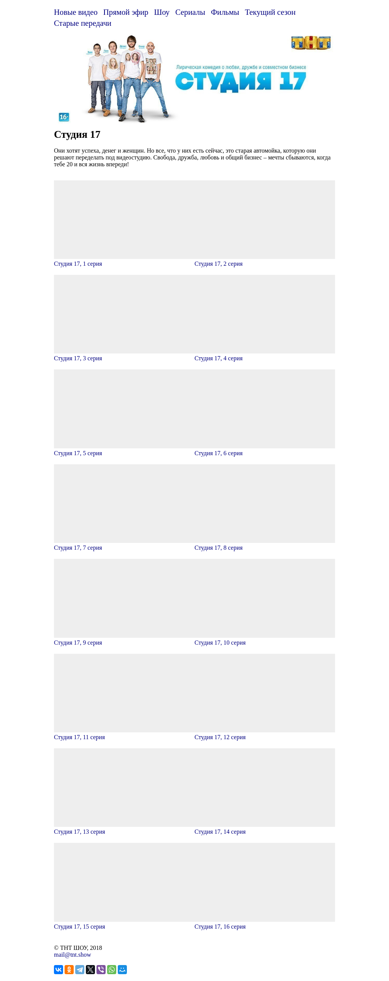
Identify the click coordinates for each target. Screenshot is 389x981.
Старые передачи (82, 23)
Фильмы (225, 12)
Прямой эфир (126, 12)
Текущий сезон (270, 12)
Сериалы (190, 12)
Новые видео (76, 12)
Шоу (162, 12)
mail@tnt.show (72, 954)
